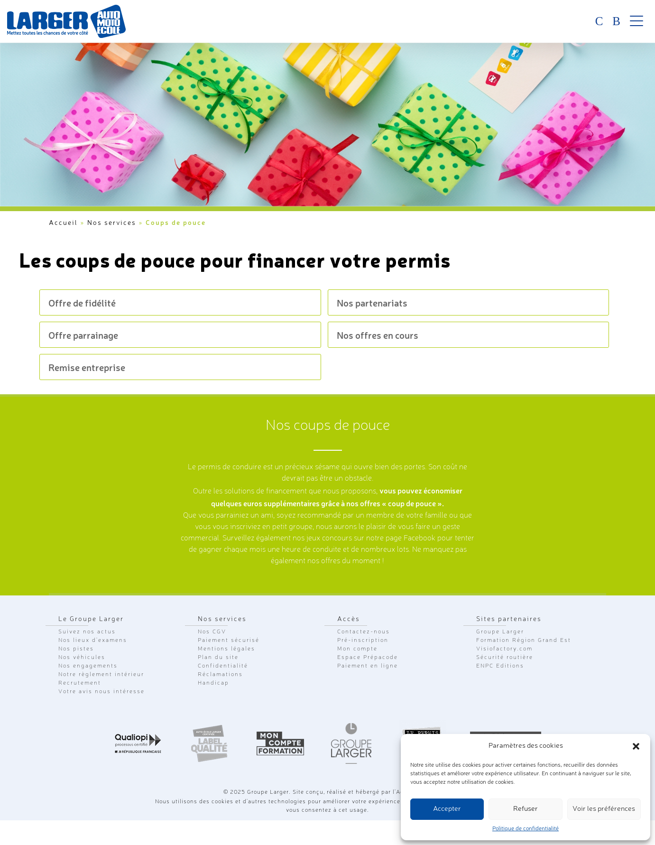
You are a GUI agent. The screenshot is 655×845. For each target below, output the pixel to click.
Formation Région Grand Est (523, 640)
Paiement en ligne (367, 666)
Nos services (111, 223)
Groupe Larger (500, 632)
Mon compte (357, 649)
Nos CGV (212, 632)
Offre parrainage (83, 335)
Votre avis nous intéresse (101, 692)
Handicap (213, 683)
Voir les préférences (603, 809)
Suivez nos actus (87, 632)
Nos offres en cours (377, 335)
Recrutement (79, 683)
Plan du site (218, 657)
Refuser (525, 809)
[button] (636, 746)
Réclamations (220, 675)
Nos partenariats (372, 302)
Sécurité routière (504, 657)
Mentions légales (226, 649)
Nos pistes (76, 649)
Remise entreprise (86, 367)
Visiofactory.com (504, 649)
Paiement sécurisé (228, 640)
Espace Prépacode (367, 657)
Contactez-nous (363, 632)
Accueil (63, 223)
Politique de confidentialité (525, 829)
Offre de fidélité (82, 302)
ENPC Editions (500, 666)
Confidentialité (223, 666)
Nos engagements (88, 666)
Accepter (447, 809)
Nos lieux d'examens (92, 640)
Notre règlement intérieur (101, 675)
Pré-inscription (362, 640)
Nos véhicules (81, 657)
